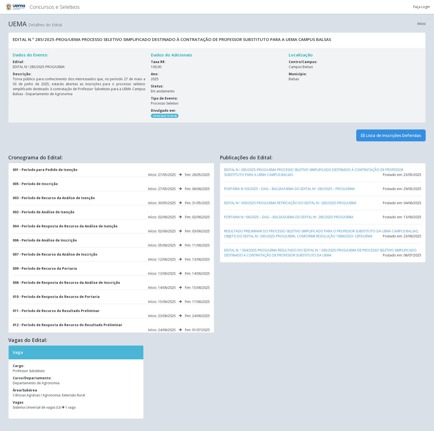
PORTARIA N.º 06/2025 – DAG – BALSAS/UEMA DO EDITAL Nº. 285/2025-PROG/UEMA (288, 217)
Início (421, 23)
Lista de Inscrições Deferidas (391, 135)
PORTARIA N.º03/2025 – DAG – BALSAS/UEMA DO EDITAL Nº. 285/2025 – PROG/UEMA (289, 188)
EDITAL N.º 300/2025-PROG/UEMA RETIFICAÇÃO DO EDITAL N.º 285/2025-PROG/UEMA (290, 203)
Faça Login (421, 6)
